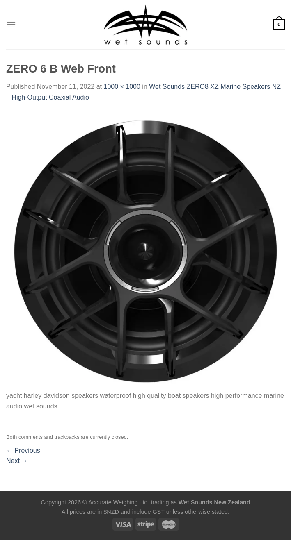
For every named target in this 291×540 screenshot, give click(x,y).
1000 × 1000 (121, 86)
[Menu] (11, 24)
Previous (23, 450)
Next (17, 460)
